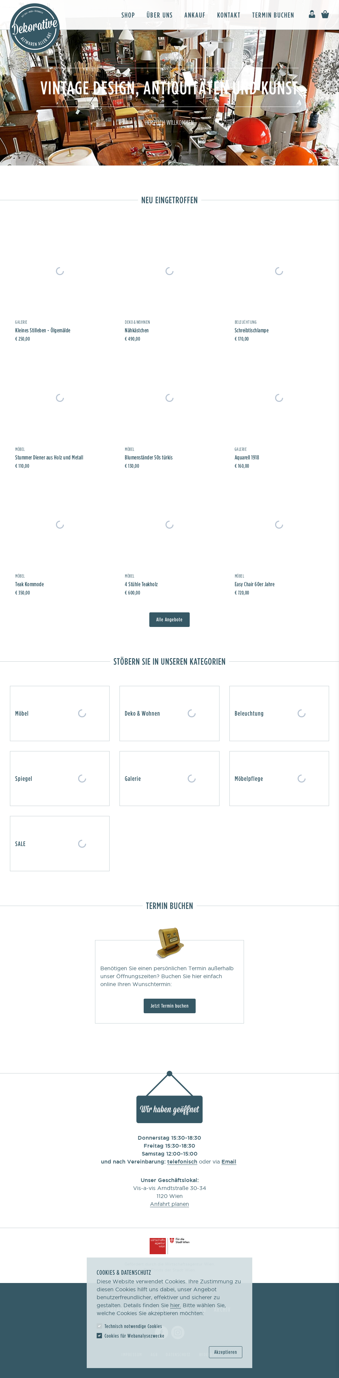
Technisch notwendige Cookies (133, 1326)
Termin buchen (273, 15)
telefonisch (182, 1161)
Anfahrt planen (169, 1204)
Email (228, 1161)
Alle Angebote (169, 619)
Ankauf (195, 15)
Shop (128, 15)
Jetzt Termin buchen (170, 1005)
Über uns (160, 15)
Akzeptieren (225, 1351)
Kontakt (229, 15)
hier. (175, 1305)
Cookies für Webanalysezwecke (135, 1335)
